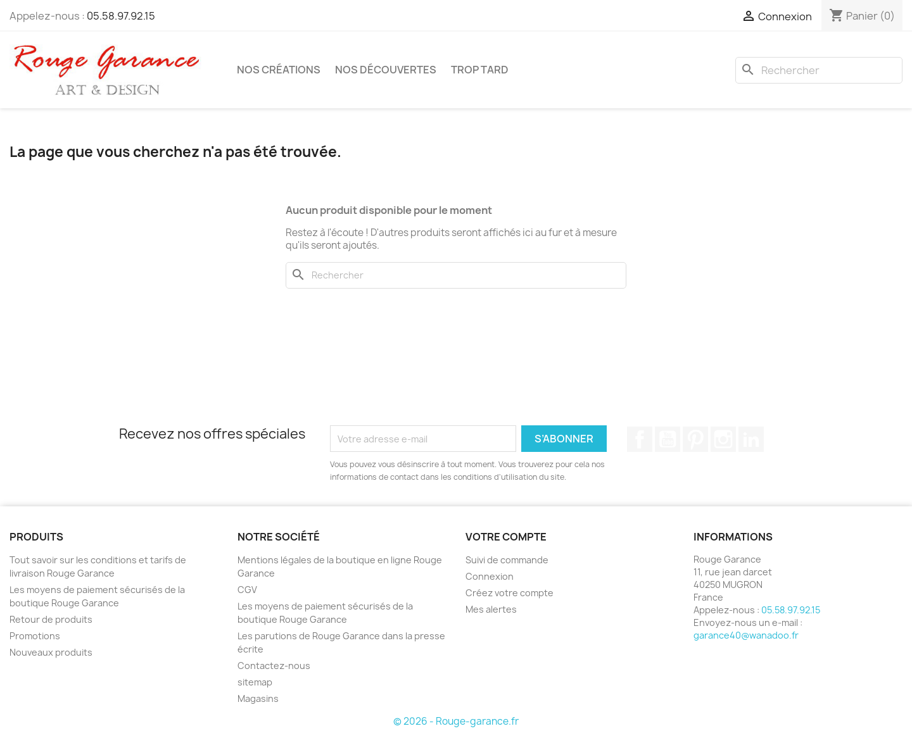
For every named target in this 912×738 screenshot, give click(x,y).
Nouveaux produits (51, 652)
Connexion (490, 576)
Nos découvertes (385, 70)
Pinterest (695, 439)
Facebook (639, 439)
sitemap (255, 682)
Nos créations (278, 70)
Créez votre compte (510, 593)
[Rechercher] (818, 70)
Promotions (35, 636)
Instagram (723, 439)
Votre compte (506, 537)
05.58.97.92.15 (121, 16)
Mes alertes (491, 609)
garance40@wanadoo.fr (746, 635)
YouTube (667, 439)
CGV (247, 590)
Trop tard (480, 70)
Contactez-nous (274, 666)
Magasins (258, 698)
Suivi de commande (507, 560)
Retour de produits (51, 619)
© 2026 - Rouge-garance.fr (456, 721)
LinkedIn (751, 439)
